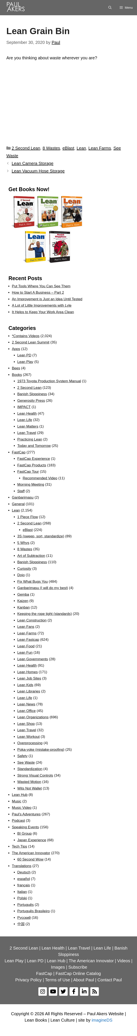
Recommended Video (40, 478)
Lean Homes (27, 672)
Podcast (18, 821)
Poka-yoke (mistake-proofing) (40, 750)
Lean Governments (32, 659)
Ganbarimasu (23, 497)
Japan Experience (31, 840)
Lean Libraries (28, 691)
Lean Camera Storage (32, 163)
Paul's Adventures (26, 814)
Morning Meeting (30, 485)
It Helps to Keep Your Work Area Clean (43, 312)
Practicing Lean (29, 439)
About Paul (83, 980)
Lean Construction (32, 620)
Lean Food (26, 646)
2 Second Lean (26, 148)
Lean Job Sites (29, 678)
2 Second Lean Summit (30, 342)
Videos (123, 960)
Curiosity (24, 569)
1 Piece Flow (27, 517)
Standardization (29, 769)
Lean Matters (27, 426)
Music (16, 801)
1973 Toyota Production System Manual (49, 381)
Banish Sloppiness (32, 394)
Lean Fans (25, 627)
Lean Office (26, 711)
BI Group (24, 834)
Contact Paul (110, 980)
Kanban (23, 607)
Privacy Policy (28, 980)
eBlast (68, 148)
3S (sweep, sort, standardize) (40, 536)
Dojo (21, 575)
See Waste (26, 763)
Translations (21, 866)
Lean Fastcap (28, 640)
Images (58, 967)
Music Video (21, 808)
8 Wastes (51, 148)
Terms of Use (57, 980)
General (18, 504)
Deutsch (24, 872)
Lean (81, 148)
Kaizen (22, 601)
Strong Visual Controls (35, 775)
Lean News (26, 704)
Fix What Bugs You (32, 582)
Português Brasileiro (33, 911)
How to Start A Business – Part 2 (38, 293)
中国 (21, 924)
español (23, 879)
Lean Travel (26, 433)
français (23, 885)
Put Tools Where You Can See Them (41, 286)
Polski (22, 898)
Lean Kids (25, 685)
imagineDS (102, 1020)
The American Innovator (31, 853)
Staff (21, 491)
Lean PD (24, 355)
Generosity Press (31, 401)
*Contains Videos (25, 336)
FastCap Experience (33, 459)
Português (25, 905)
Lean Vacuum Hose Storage (38, 171)
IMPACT (24, 407)
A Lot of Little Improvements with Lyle (41, 305)
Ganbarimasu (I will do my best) (42, 588)
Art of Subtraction (31, 556)
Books (17, 375)
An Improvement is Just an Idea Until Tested (47, 299)
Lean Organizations (33, 717)
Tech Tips (19, 846)
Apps (16, 349)
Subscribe (77, 967)
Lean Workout (28, 737)
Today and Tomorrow (34, 446)
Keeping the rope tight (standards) (44, 614)
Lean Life (24, 420)
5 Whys (23, 543)
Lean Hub (20, 795)
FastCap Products (31, 465)
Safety (22, 756)
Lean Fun (25, 653)
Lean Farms (99, 148)
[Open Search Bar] (110, 7)
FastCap (18, 452)
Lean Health (27, 414)
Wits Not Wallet (29, 788)
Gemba (23, 594)
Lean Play (25, 362)
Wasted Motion (29, 782)
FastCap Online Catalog (78, 973)
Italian (22, 892)
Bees (16, 368)
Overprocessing (30, 743)
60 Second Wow (30, 859)
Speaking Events (25, 827)
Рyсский (24, 918)
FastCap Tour (28, 472)
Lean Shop (26, 724)
